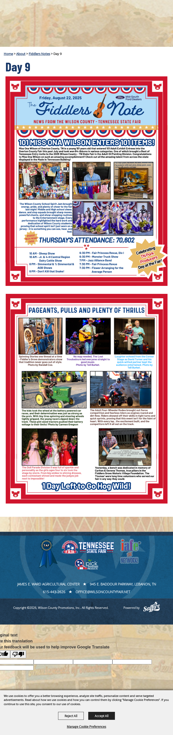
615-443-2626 (54, 591)
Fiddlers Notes (39, 54)
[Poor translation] (18, 654)
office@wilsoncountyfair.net (103, 591)
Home (8, 54)
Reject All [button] (71, 716)
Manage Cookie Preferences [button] (86, 727)
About (20, 54)
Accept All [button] (101, 716)
